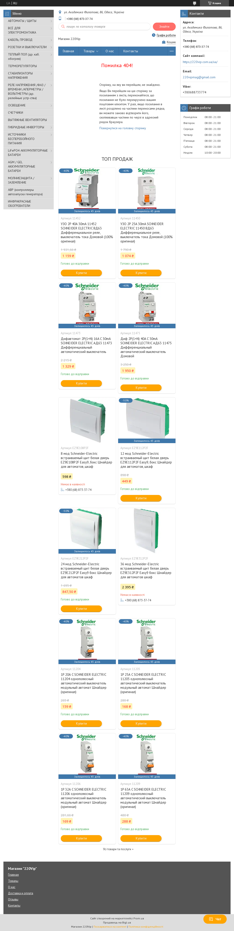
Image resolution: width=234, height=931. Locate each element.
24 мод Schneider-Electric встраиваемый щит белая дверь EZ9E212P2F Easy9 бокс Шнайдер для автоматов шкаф (86, 570)
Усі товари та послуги (117, 849)
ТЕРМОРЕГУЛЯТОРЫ (22, 66)
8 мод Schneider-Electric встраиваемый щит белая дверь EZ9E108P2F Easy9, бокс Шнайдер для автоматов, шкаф (86, 460)
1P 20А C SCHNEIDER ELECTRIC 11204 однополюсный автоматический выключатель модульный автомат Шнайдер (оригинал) (83, 683)
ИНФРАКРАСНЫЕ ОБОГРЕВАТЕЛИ (19, 203)
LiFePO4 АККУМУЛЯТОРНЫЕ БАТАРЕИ (28, 152)
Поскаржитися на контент (109, 926)
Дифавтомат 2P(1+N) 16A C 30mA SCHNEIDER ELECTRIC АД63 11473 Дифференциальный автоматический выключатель (86, 345)
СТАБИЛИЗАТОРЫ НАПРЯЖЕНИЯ (20, 75)
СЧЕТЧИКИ (15, 112)
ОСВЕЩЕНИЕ (17, 105)
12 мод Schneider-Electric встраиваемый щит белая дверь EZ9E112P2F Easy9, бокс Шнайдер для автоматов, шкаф (146, 460)
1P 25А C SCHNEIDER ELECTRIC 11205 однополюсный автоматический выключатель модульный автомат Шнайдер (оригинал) (143, 683)
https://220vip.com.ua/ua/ (200, 62)
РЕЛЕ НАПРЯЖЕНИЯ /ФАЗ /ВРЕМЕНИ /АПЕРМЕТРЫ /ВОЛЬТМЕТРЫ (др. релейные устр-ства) (26, 91)
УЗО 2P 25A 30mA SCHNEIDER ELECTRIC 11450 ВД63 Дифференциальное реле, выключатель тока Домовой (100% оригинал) (146, 232)
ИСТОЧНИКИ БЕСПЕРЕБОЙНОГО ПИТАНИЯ (21, 138)
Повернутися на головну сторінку (122, 128)
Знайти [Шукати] (164, 26)
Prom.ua (138, 918)
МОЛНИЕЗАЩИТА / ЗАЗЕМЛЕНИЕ (21, 180)
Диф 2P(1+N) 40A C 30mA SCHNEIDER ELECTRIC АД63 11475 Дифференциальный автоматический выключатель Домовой (146, 347)
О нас (110, 51)
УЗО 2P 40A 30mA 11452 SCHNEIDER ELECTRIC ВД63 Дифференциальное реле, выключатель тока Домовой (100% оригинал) (87, 232)
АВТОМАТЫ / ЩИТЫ (22, 21)
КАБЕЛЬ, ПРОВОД (20, 40)
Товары (88, 51)
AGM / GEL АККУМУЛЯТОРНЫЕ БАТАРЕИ (21, 166)
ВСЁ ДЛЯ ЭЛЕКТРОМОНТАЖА (22, 30)
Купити (81, 273)
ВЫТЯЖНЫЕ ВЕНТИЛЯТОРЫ (27, 120)
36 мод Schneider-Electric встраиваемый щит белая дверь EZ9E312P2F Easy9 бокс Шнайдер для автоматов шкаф (145, 570)
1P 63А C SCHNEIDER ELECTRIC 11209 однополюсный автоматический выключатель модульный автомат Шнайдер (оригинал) (143, 798)
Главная (68, 51)
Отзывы (13, 899)
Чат (215, 919)
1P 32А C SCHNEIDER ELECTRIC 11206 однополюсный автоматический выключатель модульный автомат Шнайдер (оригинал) (83, 798)
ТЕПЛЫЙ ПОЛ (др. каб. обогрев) (23, 56)
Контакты (130, 51)
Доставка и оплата (20, 893)
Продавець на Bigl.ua (117, 922)
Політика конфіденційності (145, 926)
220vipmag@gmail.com (199, 77)
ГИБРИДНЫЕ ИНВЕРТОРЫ (26, 127)
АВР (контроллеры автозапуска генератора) (25, 192)
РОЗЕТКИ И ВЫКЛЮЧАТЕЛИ (27, 47)
